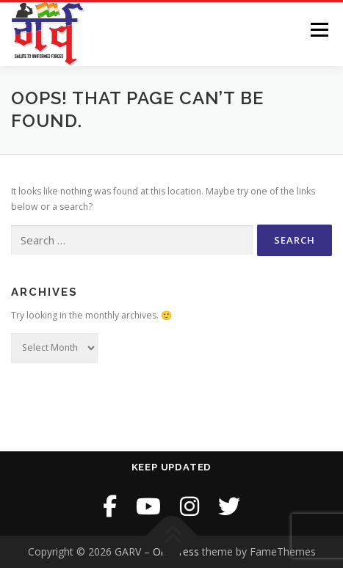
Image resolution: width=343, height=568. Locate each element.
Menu (318, 29)
